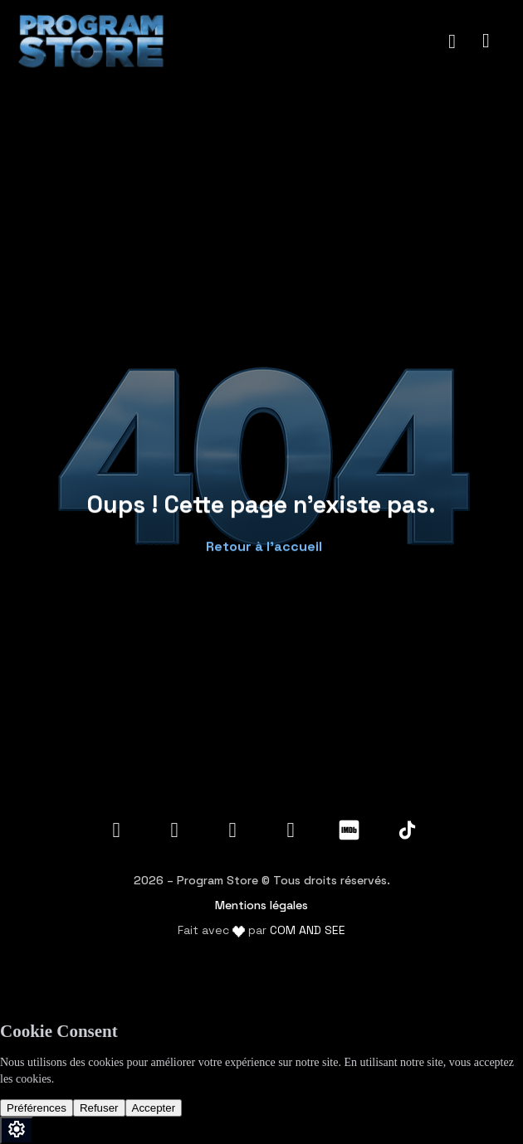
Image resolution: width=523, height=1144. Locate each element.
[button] (262, 541)
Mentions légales (261, 905)
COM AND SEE (307, 930)
